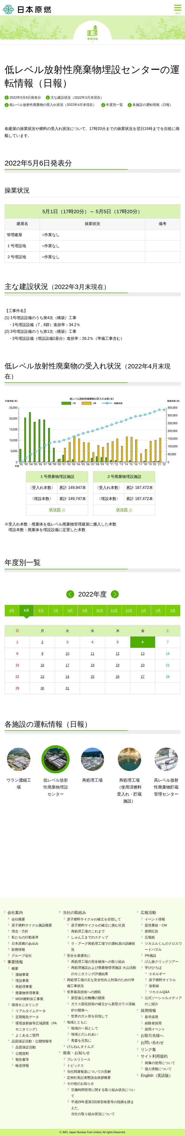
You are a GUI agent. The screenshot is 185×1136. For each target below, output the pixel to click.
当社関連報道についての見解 (89, 1071)
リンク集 (148, 1049)
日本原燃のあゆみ (25, 943)
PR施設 (150, 955)
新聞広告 (151, 931)
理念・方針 (20, 931)
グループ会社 (22, 955)
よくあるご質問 (27, 1035)
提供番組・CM (156, 925)
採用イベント (155, 1029)
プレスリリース (79, 1059)
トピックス (75, 1065)
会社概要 (18, 919)
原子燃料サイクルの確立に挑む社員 (98, 925)
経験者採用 (153, 1023)
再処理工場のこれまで (88, 931)
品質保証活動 (25, 1047)
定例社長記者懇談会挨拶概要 (89, 1077)
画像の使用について (160, 1063)
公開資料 (22, 1053)
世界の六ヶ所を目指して (89, 1016)
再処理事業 (23, 986)
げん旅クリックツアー (161, 961)
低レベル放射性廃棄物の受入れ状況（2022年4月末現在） (52, 105)
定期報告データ (27, 1017)
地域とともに (77, 1022)
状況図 (55, 510)
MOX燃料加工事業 (29, 999)
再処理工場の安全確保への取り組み (98, 961)
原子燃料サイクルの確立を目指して (94, 919)
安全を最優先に (79, 955)
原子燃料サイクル (162, 980)
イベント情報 (155, 919)
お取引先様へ (152, 1035)
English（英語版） (156, 1075)
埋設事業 (22, 980)
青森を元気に (81, 1040)
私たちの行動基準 (25, 937)
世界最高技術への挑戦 (84, 992)
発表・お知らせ (76, 1053)
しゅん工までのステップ (89, 937)
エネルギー (157, 974)
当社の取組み (74, 913)
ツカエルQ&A (159, 992)
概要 (15, 968)
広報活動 (148, 913)
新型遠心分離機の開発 (88, 998)
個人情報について (158, 1069)
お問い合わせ (152, 1042)
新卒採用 (151, 1017)
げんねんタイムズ (80, 1046)
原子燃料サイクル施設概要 (32, 925)
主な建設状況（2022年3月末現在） (77, 97)
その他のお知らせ (80, 1083)
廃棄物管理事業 (27, 993)
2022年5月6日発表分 (25, 97)
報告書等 (22, 1059)
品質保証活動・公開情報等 (32, 1041)
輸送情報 (22, 1065)
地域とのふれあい (84, 1034)
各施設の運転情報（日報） (152, 105)
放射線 (154, 986)
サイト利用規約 (154, 1056)
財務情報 (18, 949)
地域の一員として (84, 1028)
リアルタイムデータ (30, 1011)
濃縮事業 (22, 974)
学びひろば (153, 967)
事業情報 (92, 38)
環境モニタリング (25, 1005)
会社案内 (15, 913)
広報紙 (150, 937)
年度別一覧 (114, 105)
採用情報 (148, 1010)
